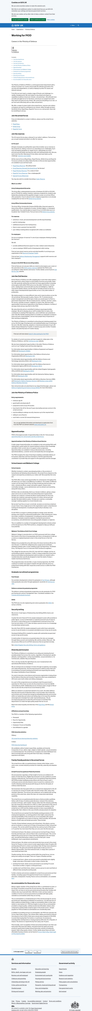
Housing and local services (43, 978)
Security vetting (17, 73)
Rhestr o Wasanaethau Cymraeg (21, 1003)
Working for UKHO (28, 371)
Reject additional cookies (37, 19)
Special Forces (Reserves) (20, 176)
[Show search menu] (78, 25)
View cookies (51, 19)
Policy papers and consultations (68, 982)
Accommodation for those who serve (22, 79)
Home (13, 29)
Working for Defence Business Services (25, 381)
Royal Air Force (17, 129)
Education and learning (42, 969)
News (60, 972)
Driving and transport (18, 991)
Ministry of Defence (30, 29)
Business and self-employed (20, 975)
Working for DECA (36, 366)
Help (13, 1001)
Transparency (63, 985)
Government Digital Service (40, 1003)
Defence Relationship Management (29, 256)
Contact (45, 1001)
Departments (63, 969)
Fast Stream (45, 580)
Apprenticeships (17, 67)
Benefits (14, 969)
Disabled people (16, 988)
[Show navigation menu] (72, 25)
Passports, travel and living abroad (45, 985)
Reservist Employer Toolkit (30, 253)
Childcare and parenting (19, 978)
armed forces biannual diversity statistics (25, 738)
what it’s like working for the (39, 334)
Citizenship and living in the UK (20, 982)
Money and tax (39, 982)
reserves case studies (24, 156)
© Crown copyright (74, 1010)
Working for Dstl (36, 361)
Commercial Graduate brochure (21, 595)
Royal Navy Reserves (19, 166)
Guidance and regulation (66, 975)
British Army (16, 126)
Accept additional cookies (20, 19)
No (39, 951)
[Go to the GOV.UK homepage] (17, 25)
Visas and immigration (41, 988)
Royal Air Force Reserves (20, 173)
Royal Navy (16, 124)
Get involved (62, 991)
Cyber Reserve (40, 179)
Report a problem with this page (70, 951)
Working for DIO (30, 356)
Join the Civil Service (18, 63)
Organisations (19, 29)
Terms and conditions (55, 1001)
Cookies (23, 1001)
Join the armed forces (18, 59)
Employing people (40, 972)
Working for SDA (23, 376)
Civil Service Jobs (33, 341)
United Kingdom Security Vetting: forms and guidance (29, 645)
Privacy (18, 1001)
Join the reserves (17, 61)
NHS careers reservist (30, 268)
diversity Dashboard (19, 745)
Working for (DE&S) (24, 351)
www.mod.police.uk (40, 424)
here (13, 878)
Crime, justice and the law (19, 985)
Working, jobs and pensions (43, 991)
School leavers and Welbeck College (22, 69)
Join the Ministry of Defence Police (21, 65)
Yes (30, 951)
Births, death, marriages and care (21, 972)
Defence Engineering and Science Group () (26, 388)
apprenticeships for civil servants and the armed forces (28, 436)
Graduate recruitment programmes (22, 71)
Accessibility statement (34, 1001)
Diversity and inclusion (19, 75)
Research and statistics (66, 978)
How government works (66, 988)
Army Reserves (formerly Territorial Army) (25, 168)
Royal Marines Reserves (20, 171)
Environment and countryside (43, 975)
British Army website (35, 198)
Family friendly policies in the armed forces (23, 77)
